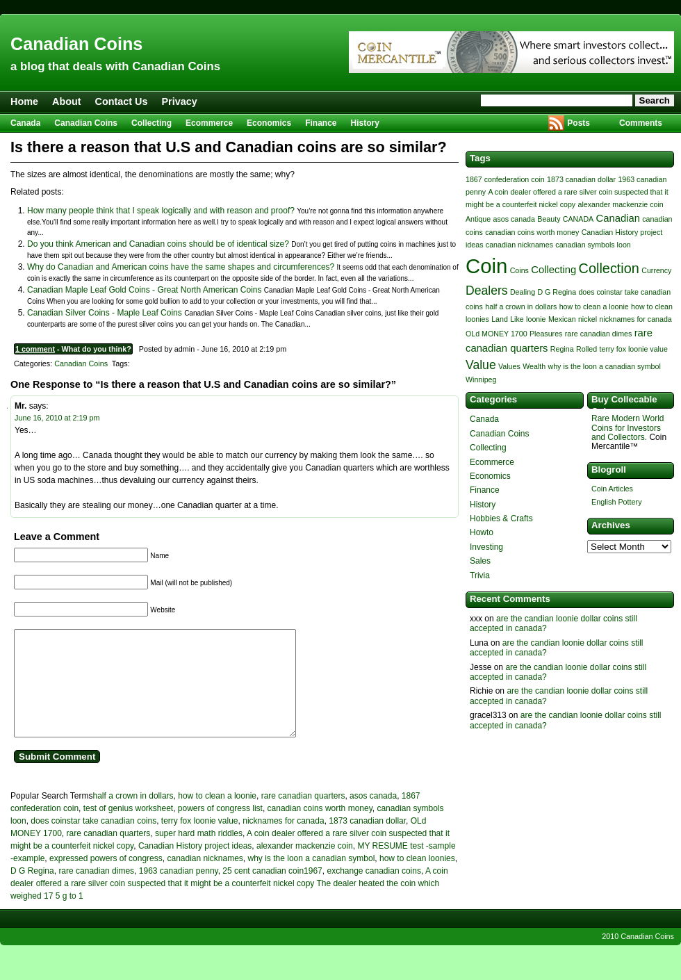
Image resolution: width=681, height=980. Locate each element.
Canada (25, 123)
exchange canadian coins (373, 892)
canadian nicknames (205, 879)
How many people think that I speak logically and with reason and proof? (161, 210)
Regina (562, 349)
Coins (519, 270)
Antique (478, 219)
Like (517, 319)
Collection (609, 268)
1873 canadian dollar (367, 842)
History (365, 123)
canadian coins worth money (320, 829)
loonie (535, 319)
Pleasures (546, 333)
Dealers (487, 290)
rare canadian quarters (303, 817)
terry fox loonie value (199, 842)
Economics (269, 123)
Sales (480, 561)
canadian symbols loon (592, 244)
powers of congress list (220, 829)
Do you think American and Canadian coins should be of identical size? (158, 244)
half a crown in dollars (133, 817)
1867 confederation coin (505, 179)
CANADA (578, 219)
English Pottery (616, 502)
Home (24, 101)
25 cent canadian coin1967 (272, 892)
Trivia (480, 575)
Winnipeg (481, 379)
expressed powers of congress (106, 879)
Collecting (151, 123)
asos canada (373, 817)
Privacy (179, 101)
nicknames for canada (283, 842)
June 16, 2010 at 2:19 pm (57, 418)
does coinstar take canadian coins (93, 842)
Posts (578, 123)
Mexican (562, 319)
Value (481, 365)
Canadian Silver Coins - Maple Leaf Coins (104, 313)
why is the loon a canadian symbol (311, 879)
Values (509, 366)
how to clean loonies (417, 879)
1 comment (35, 349)
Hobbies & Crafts (501, 518)
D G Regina (32, 892)
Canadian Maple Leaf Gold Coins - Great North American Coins (144, 290)
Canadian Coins (76, 44)
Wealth (534, 366)
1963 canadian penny (178, 892)
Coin (486, 265)
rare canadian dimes (96, 892)
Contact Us (121, 101)
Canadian (618, 218)
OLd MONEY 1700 (496, 333)
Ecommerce (209, 123)
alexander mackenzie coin (304, 867)
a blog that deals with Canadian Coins (115, 66)
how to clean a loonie (217, 817)
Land (499, 319)
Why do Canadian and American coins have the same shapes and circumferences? (180, 267)
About (66, 101)
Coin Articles (612, 488)
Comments (640, 123)
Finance (320, 123)
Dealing (522, 292)
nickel (587, 319)
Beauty (548, 219)
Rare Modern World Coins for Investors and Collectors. (627, 427)
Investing (486, 547)
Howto (481, 532)
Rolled (586, 349)
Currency (656, 270)
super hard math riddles (199, 854)
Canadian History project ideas (195, 867)
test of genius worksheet (128, 829)
